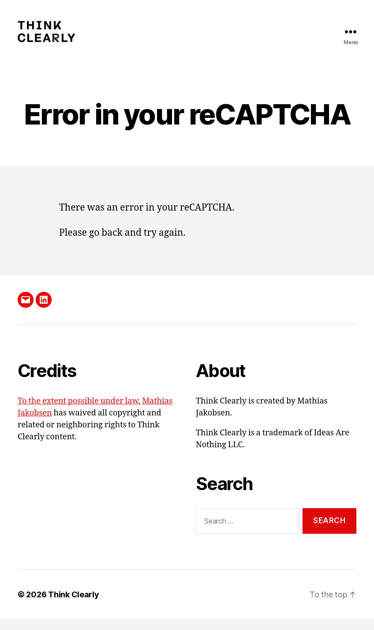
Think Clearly (73, 605)
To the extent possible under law (78, 411)
